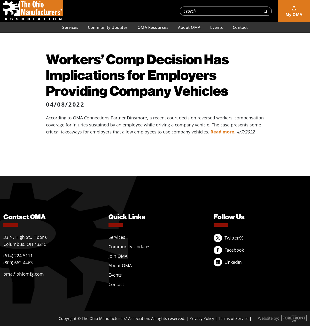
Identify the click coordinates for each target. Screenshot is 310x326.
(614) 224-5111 (18, 255)
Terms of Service (233, 318)
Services (70, 27)
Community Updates (108, 27)
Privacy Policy (201, 318)
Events (216, 27)
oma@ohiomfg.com (23, 274)
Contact (240, 27)
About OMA (189, 27)
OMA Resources (153, 27)
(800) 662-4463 (18, 262)
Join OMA (117, 256)
